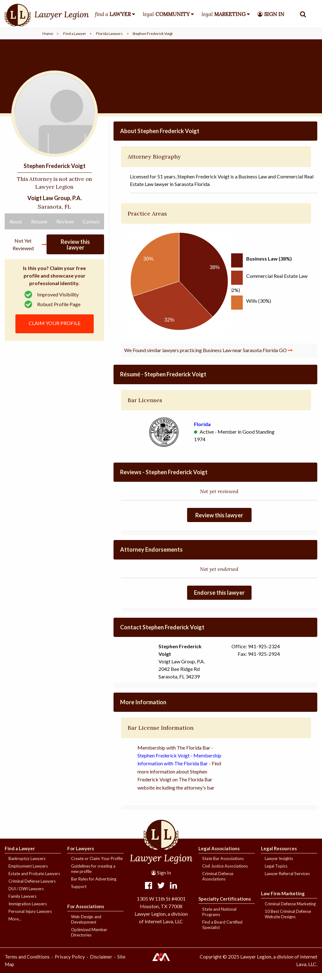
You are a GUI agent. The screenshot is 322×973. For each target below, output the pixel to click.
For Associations (85, 906)
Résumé (39, 221)
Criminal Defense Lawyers (32, 881)
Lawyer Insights (279, 858)
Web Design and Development (86, 919)
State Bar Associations (223, 858)
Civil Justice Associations (225, 866)
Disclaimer (101, 956)
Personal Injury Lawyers (30, 911)
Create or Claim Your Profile (97, 858)
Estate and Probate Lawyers (34, 873)
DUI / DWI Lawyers (26, 888)
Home (47, 33)
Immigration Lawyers (27, 903)
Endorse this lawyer (219, 592)
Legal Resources (279, 848)
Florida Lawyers (109, 33)
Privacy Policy (70, 956)
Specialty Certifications (224, 899)
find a (113, 14)
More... (14, 918)
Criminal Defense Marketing (290, 903)
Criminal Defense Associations (217, 876)
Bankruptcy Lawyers (27, 858)
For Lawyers (80, 848)
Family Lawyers (22, 896)
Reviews (65, 221)
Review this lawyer (75, 244)
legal (166, 14)
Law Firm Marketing (283, 893)
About (15, 221)
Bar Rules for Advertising (93, 878)
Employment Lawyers (28, 866)
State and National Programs (219, 912)
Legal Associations (219, 848)
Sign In (161, 872)
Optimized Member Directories (89, 932)
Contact (91, 221)
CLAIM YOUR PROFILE (54, 323)
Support (78, 886)
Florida (202, 424)
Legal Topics (276, 866)
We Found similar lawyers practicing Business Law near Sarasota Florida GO (208, 350)
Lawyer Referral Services (287, 873)
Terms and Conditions (27, 956)
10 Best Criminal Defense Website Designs (288, 914)
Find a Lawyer (74, 33)
